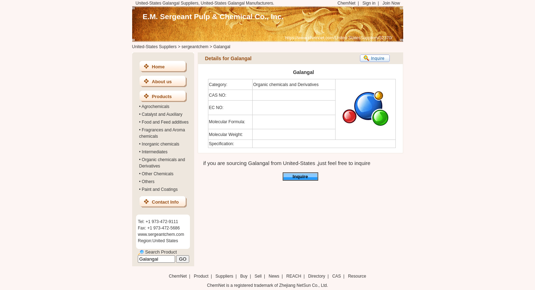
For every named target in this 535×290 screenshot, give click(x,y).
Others (148, 181)
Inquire (300, 176)
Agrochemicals (155, 106)
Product (202, 276)
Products (162, 96)
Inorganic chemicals (160, 144)
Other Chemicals (157, 173)
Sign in (369, 3)
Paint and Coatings (160, 189)
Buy (244, 276)
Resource (357, 276)
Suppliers (224, 276)
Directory (316, 276)
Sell (257, 276)
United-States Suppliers (154, 46)
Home (158, 66)
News (274, 276)
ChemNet (347, 3)
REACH (293, 276)
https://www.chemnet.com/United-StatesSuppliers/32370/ (339, 37)
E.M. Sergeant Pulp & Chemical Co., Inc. (213, 16)
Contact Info (165, 202)
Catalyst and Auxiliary (162, 114)
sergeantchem (194, 46)
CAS (336, 276)
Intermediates (155, 151)
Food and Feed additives (165, 122)
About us (162, 81)
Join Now (391, 3)
